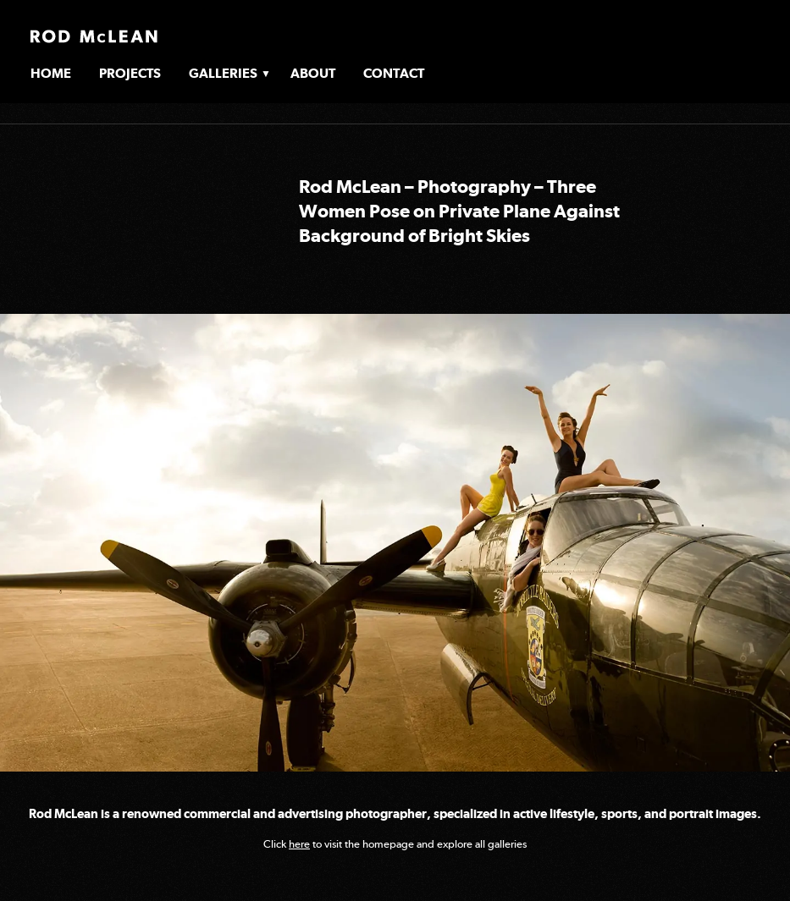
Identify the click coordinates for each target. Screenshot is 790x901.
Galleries (223, 73)
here (299, 844)
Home (50, 73)
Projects (130, 73)
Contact (393, 73)
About (312, 73)
